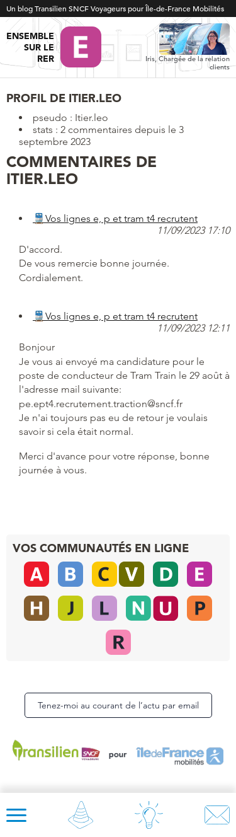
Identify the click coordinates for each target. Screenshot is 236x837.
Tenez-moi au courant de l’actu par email (118, 705)
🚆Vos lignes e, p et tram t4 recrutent (115, 218)
